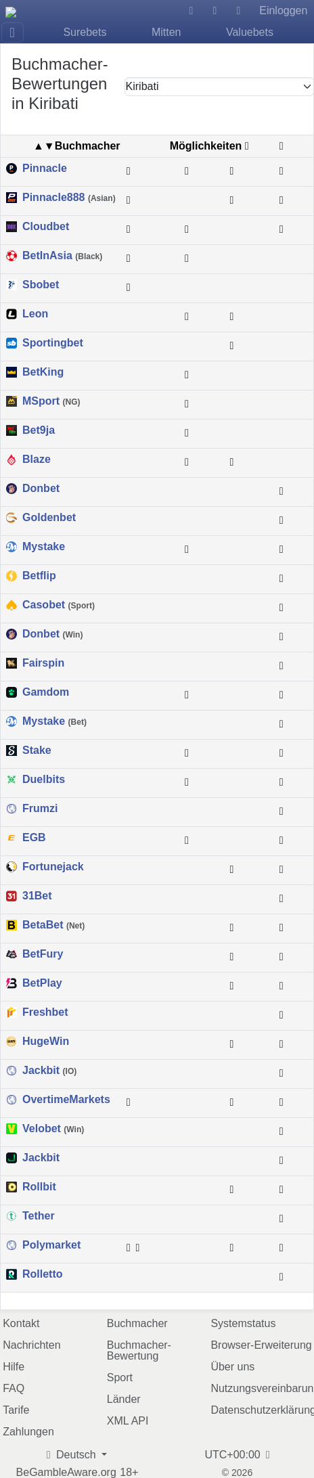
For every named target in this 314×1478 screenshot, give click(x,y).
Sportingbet (52, 343)
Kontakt (21, 1323)
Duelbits (43, 779)
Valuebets (249, 32)
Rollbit (39, 1187)
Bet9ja (38, 430)
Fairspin (43, 663)
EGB (34, 837)
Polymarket (51, 1245)
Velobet (53, 1128)
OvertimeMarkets (66, 1099)
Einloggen (283, 10)
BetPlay (42, 983)
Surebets (84, 32)
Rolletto (42, 1274)
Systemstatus (242, 1323)
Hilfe (13, 1366)
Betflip (39, 575)
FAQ (13, 1388)
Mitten (166, 32)
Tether (38, 1216)
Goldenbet (49, 517)
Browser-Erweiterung (260, 1345)
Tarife (16, 1410)
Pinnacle (44, 168)
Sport (120, 1377)
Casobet (58, 605)
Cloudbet (45, 226)
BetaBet (53, 925)
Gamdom (45, 692)
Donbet (41, 488)
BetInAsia (62, 255)
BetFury (42, 954)
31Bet (37, 896)
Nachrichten (31, 1345)
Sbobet (40, 284)
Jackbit (49, 1070)
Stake (36, 750)
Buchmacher (137, 1323)
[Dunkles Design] (214, 11)
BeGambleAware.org (66, 1472)
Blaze (36, 459)
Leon (35, 314)
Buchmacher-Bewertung (139, 1350)
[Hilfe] (191, 11)
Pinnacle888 (69, 197)
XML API (128, 1421)
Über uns (232, 1366)
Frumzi (40, 808)
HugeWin (45, 1041)
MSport (51, 401)
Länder (124, 1399)
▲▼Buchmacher (76, 146)
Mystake (43, 546)
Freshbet (45, 1012)
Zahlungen (28, 1431)
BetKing (43, 372)
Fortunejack (53, 866)
